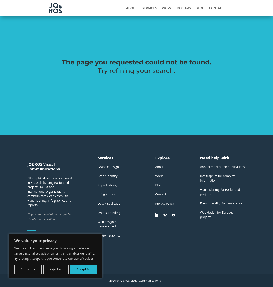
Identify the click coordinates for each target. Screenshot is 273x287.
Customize (28, 269)
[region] (55, 256)
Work (167, 8)
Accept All (83, 269)
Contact (216, 8)
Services (149, 8)
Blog (200, 8)
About (131, 8)
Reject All (56, 269)
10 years (184, 8)
